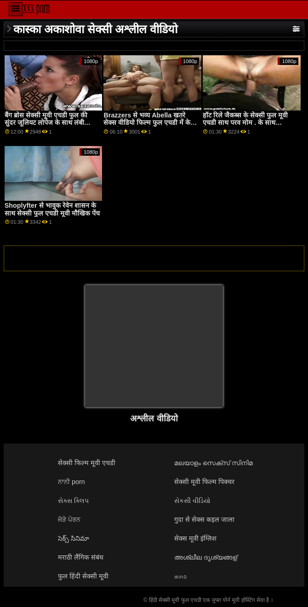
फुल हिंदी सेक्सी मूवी (83, 576)
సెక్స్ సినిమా (73, 538)
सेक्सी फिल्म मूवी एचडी (86, 463)
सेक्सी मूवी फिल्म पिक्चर (204, 481)
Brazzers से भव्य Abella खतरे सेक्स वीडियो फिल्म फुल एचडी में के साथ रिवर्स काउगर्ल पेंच (146, 122)
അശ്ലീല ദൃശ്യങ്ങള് (205, 557)
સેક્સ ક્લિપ (73, 500)
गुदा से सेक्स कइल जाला (204, 519)
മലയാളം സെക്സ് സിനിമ (213, 463)
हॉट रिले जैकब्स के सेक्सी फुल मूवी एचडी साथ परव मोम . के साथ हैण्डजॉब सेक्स (245, 122)
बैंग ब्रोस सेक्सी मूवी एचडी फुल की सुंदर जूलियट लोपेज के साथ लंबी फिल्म (46, 122)
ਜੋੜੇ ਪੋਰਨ (69, 519)
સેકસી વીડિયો (192, 500)
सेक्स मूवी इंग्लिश (195, 538)
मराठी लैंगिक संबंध (80, 557)
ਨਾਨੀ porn (71, 481)
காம (180, 576)
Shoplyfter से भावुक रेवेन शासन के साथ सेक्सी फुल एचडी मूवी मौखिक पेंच (52, 209)
